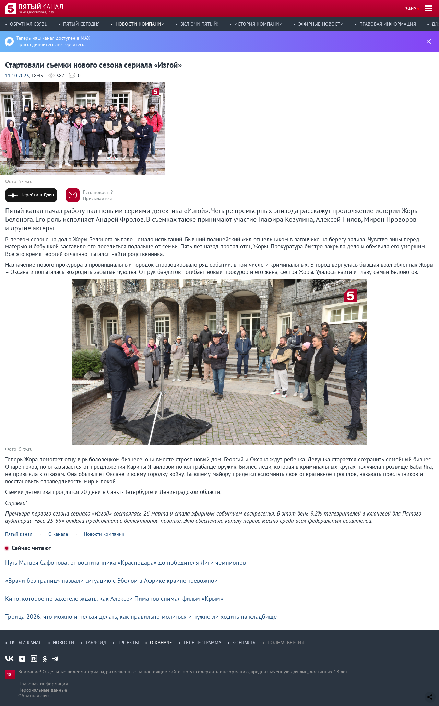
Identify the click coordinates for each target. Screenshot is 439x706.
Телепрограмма (202, 642)
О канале (161, 642)
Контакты (244, 642)
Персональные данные (42, 690)
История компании (258, 24)
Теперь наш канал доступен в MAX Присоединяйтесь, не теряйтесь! (53, 41)
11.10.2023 (17, 75)
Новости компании (140, 24)
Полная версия (286, 642)
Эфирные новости (321, 24)
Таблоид (95, 642)
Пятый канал (26, 642)
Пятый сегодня (81, 24)
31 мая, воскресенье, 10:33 (36, 12)
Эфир (410, 8)
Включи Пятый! (199, 24)
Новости (63, 642)
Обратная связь (28, 24)
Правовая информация (387, 24)
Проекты (128, 642)
